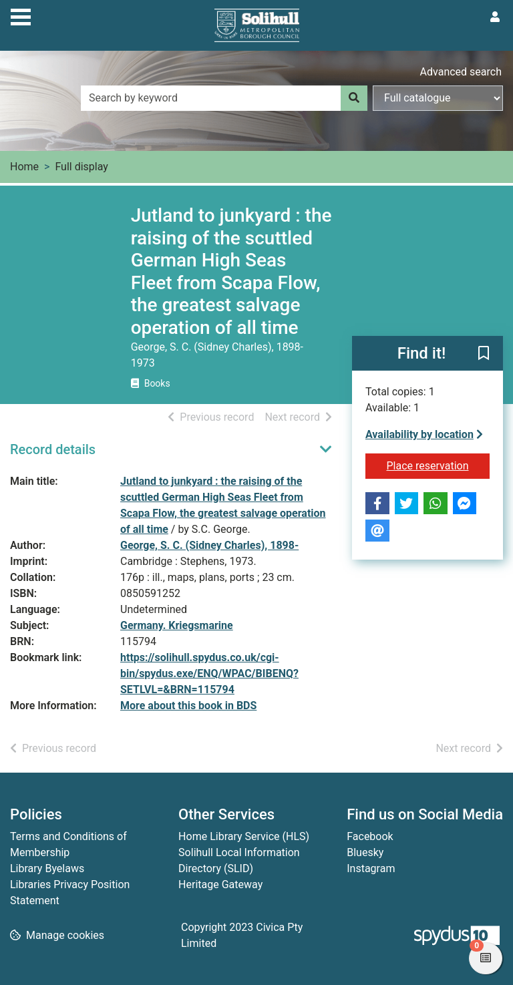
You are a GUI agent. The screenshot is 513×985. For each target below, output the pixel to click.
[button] (484, 354)
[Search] (354, 98)
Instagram (371, 868)
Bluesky (365, 852)
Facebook (370, 836)
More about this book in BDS (188, 705)
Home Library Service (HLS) (243, 836)
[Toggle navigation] (21, 15)
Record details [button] (53, 449)
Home (24, 166)
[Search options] (438, 98)
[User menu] (495, 17)
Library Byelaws (47, 868)
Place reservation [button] (438, 464)
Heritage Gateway (220, 884)
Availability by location (424, 434)
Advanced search (461, 71)
